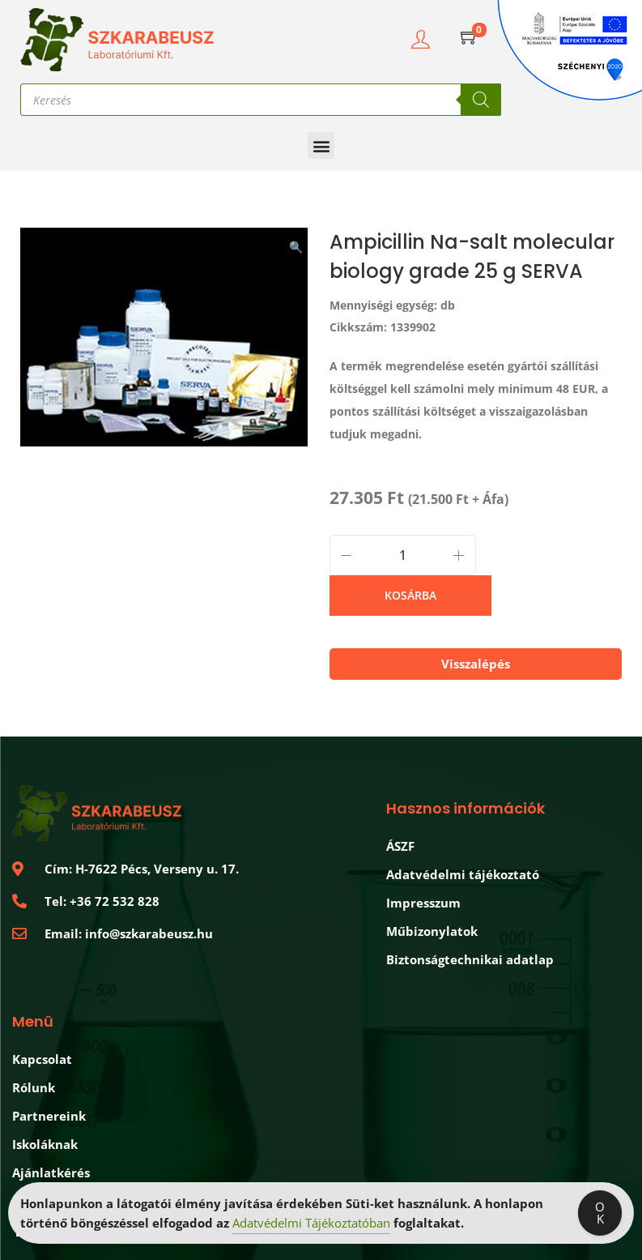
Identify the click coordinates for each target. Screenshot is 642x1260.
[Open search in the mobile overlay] (260, 99)
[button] (321, 145)
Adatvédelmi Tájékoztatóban (311, 1223)
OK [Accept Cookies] (600, 1212)
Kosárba (410, 595)
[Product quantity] (402, 555)
